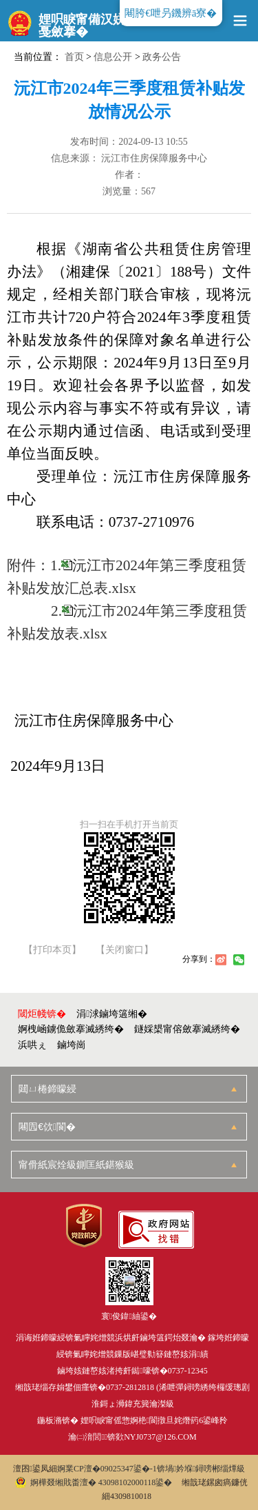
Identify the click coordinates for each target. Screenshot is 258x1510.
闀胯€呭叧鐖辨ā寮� (171, 13)
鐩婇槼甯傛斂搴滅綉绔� (187, 1029)
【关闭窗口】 (124, 950)
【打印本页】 (52, 950)
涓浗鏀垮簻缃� (111, 1014)
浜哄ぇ (32, 1045)
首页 (74, 57)
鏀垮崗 (71, 1045)
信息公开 (113, 57)
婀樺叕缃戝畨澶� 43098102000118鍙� (94, 1482)
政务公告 (161, 57)
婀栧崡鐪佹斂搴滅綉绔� (71, 1029)
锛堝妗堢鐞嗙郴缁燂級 (201, 1468)
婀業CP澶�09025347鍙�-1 (107, 1468)
